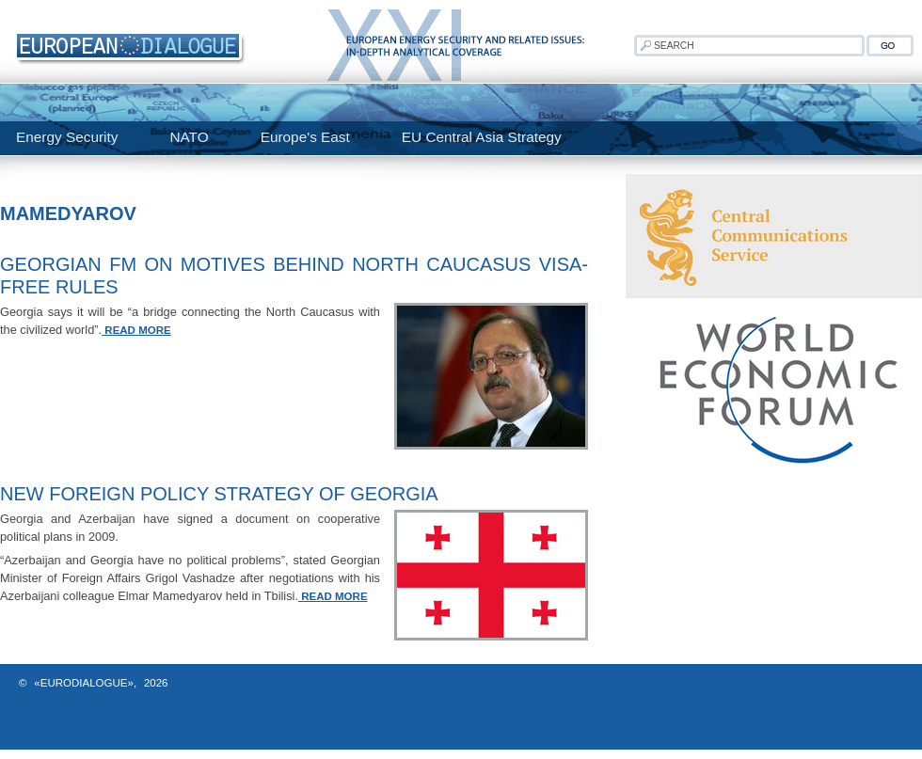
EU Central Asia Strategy (482, 137)
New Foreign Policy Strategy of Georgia (219, 493)
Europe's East (305, 137)
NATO (188, 137)
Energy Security (67, 137)
